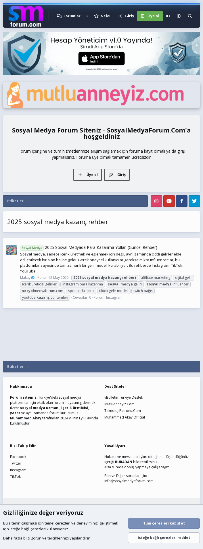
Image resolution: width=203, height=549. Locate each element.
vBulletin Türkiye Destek (123, 397)
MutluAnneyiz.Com (119, 404)
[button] (87, 16)
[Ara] (190, 16)
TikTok (15, 476)
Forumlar (72, 16)
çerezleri (62, 523)
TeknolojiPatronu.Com (122, 410)
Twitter (15, 463)
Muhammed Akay (25, 418)
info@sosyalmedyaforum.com (129, 480)
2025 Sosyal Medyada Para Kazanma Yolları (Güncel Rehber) (88, 247)
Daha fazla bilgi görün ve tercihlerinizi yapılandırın (46, 538)
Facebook (18, 456)
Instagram (114, 297)
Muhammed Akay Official (124, 417)
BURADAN (123, 461)
